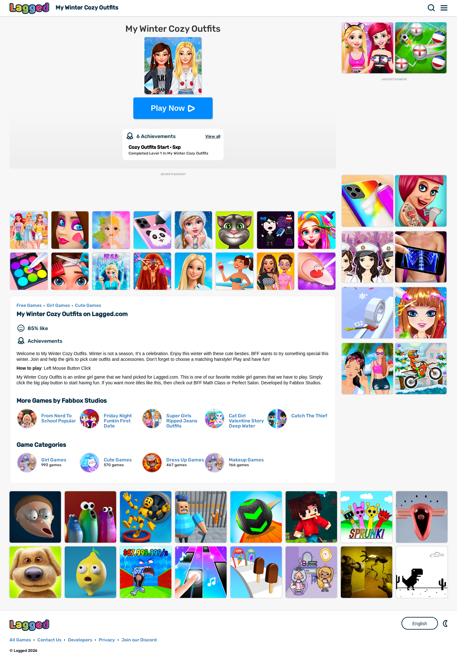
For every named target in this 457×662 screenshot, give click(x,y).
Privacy (107, 640)
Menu (444, 8)
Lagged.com (30, 625)
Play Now (168, 108)
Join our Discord (139, 640)
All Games (20, 640)
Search (431, 8)
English (420, 623)
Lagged (30, 8)
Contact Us (49, 640)
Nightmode (446, 623)
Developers (80, 640)
